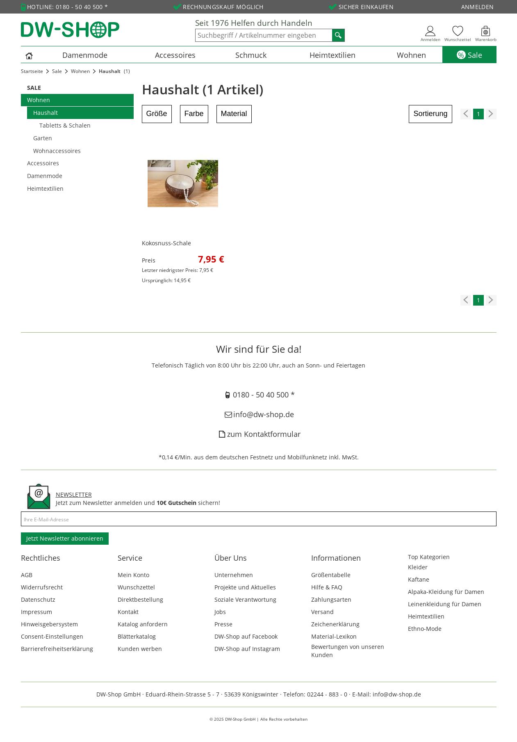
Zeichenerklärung (335, 624)
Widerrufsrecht (42, 587)
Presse (223, 624)
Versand (322, 612)
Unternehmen (233, 575)
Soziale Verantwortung (245, 599)
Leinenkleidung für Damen (444, 604)
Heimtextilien (332, 55)
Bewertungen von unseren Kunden (347, 651)
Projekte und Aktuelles (245, 587)
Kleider (418, 567)
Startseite (32, 71)
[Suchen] (338, 35)
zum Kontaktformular (258, 434)
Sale (475, 55)
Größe (156, 114)
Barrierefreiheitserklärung (57, 649)
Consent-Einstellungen (52, 636)
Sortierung (430, 114)
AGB (26, 575)
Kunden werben (140, 649)
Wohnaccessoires (57, 151)
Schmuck (250, 55)
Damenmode (84, 55)
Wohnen (411, 55)
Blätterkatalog (137, 636)
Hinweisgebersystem (49, 624)
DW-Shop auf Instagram (247, 649)
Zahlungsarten (331, 599)
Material (234, 114)
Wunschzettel (136, 587)
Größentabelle (331, 575)
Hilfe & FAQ (326, 587)
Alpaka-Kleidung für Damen (446, 592)
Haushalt (45, 112)
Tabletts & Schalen (65, 125)
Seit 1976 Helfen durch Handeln (253, 23)
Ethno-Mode (425, 628)
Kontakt (128, 612)
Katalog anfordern (143, 624)
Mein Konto (133, 575)
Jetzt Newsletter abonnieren (64, 538)
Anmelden (477, 7)
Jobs (220, 612)
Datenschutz (38, 599)
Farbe (194, 114)
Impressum (36, 612)
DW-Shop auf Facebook (246, 636)
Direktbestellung (140, 599)
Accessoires (175, 55)
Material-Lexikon (334, 636)
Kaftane (418, 579)
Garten (42, 138)
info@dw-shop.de (258, 414)
